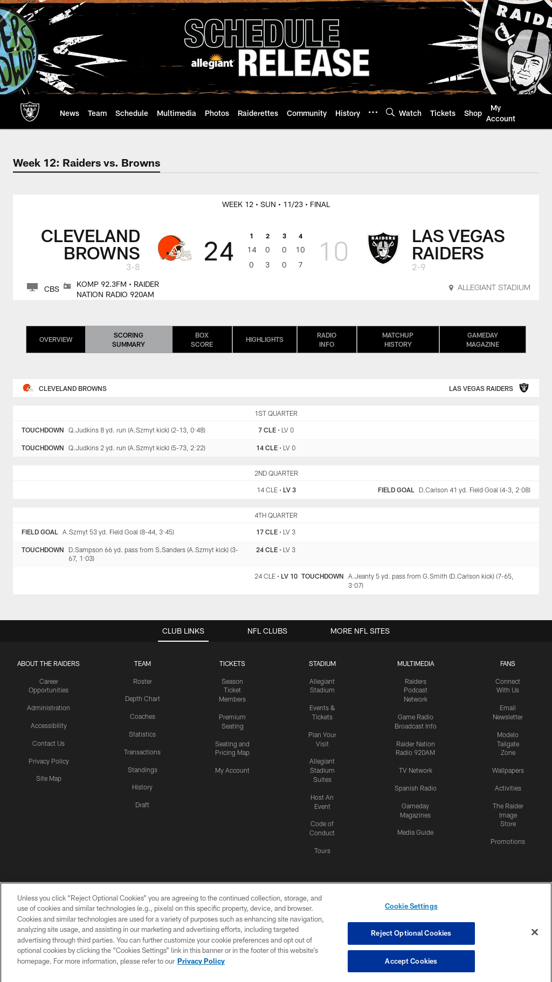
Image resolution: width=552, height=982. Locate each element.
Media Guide (415, 832)
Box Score (202, 339)
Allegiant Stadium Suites (322, 770)
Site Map (48, 778)
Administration (48, 707)
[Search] (390, 112)
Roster (142, 681)
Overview (55, 339)
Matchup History (397, 339)
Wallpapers (508, 770)
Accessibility (49, 725)
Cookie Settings (411, 916)
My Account (232, 770)
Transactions (142, 752)
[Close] (535, 942)
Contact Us (48, 743)
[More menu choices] (373, 112)
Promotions (508, 841)
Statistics (142, 734)
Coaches (142, 716)
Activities (508, 788)
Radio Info (326, 339)
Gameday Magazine (482, 339)
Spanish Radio (416, 788)
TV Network (415, 770)
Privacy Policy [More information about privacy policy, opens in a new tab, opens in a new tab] (201, 971)
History (142, 787)
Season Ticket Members (232, 690)
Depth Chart (142, 698)
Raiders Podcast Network (415, 690)
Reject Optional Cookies (411, 944)
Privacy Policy (49, 761)
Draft (142, 804)
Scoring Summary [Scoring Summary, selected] (128, 339)
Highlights (265, 339)
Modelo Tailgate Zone (508, 744)
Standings (142, 769)
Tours (322, 850)
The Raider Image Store (508, 815)
